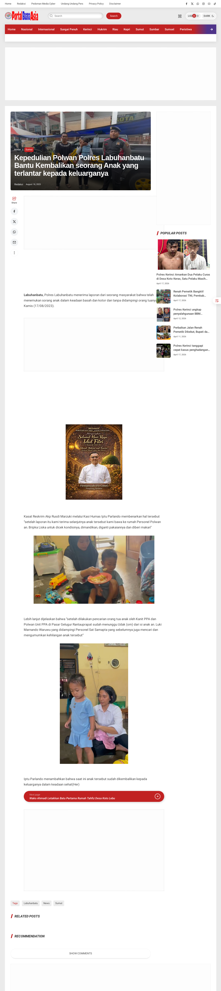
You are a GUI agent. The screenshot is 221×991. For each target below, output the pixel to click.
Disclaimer (115, 3)
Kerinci (87, 29)
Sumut (140, 29)
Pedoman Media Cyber (43, 3)
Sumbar (154, 29)
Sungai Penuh (69, 29)
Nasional (26, 29)
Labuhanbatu (30, 903)
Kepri (127, 29)
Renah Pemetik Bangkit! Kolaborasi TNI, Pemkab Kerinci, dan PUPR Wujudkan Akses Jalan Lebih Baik (191, 294)
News (46, 903)
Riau (115, 29)
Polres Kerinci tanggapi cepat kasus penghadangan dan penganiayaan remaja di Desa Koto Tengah (191, 348)
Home (8, 3)
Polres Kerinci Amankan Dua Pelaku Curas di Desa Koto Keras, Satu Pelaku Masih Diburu (183, 277)
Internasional (46, 29)
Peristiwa (186, 29)
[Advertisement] (110, 73)
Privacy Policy (96, 3)
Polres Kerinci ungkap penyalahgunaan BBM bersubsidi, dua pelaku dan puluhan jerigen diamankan (190, 312)
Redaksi (21, 3)
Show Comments (80, 953)
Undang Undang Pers (72, 3)
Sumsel (169, 29)
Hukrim (102, 29)
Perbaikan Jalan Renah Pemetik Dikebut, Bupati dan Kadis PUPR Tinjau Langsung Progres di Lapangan (191, 330)
